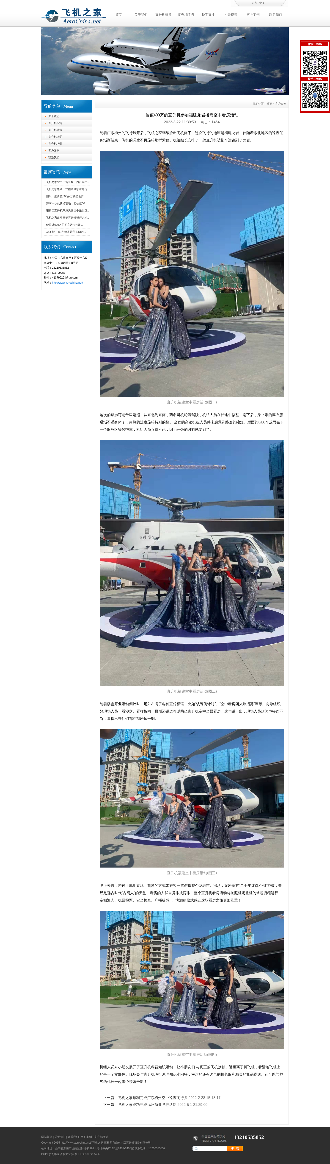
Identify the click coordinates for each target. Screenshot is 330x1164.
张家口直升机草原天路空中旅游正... (68, 210)
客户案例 (253, 15)
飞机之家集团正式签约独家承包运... (68, 189)
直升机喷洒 (186, 15)
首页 (118, 15)
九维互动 (56, 1154)
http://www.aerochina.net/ (67, 282)
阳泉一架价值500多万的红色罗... (66, 196)
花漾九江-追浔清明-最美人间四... (66, 232)
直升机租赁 (163, 15)
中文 (261, 2)
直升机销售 (55, 130)
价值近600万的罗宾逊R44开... (64, 224)
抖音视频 (230, 15)
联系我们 (275, 15)
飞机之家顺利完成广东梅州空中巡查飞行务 (152, 1098)
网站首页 (46, 1137)
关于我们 (141, 15)
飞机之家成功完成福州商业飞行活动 (147, 1105)
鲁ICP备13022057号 (87, 1154)
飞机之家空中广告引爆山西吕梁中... (68, 182)
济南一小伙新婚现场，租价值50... (66, 203)
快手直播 (208, 15)
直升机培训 (55, 143)
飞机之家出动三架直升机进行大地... (68, 217)
